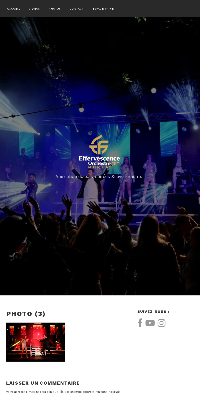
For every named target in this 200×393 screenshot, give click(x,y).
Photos (55, 8)
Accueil (13, 8)
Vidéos (34, 8)
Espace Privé (103, 8)
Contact (77, 8)
